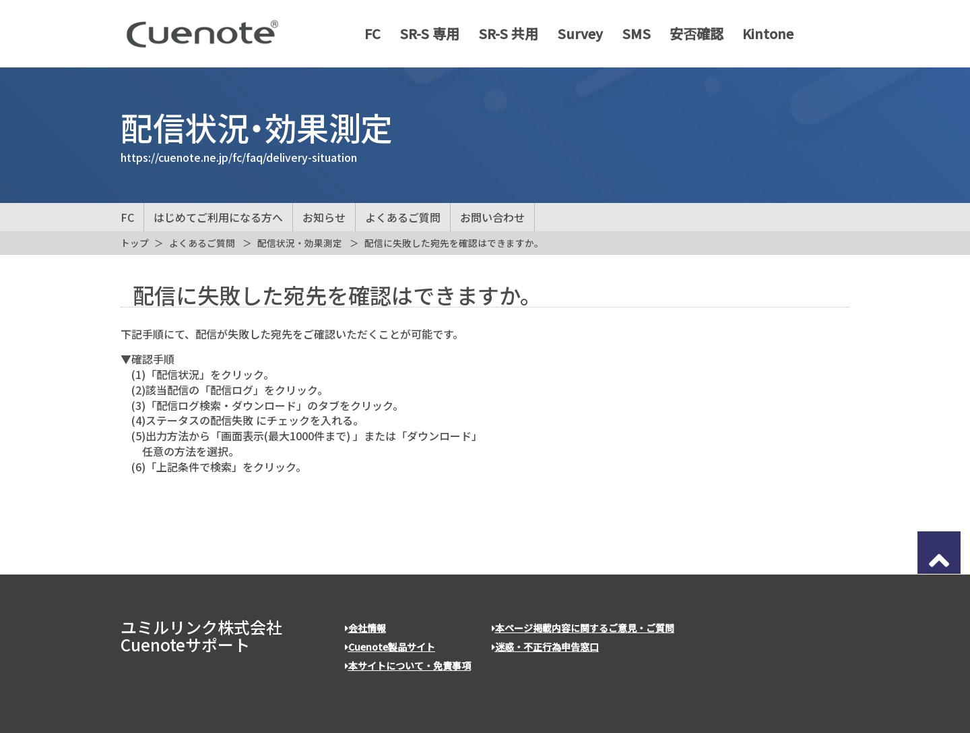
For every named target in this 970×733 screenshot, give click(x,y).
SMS (631, 33)
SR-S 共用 (504, 33)
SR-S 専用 (425, 33)
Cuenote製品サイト (390, 646)
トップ (135, 243)
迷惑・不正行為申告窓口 (545, 646)
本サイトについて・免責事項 (408, 665)
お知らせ (324, 217)
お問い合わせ (492, 217)
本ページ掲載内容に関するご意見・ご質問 (583, 628)
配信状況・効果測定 (299, 243)
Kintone (763, 33)
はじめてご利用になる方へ (218, 217)
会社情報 (365, 628)
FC (368, 33)
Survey (575, 33)
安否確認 (692, 33)
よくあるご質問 (403, 217)
